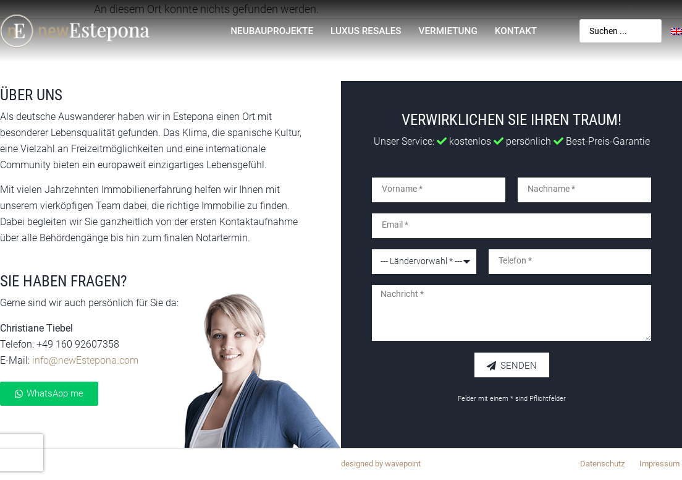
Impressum (659, 463)
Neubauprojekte (271, 30)
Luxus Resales (366, 30)
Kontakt (516, 30)
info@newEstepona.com (85, 360)
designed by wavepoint (381, 463)
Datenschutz (602, 463)
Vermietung (448, 30)
